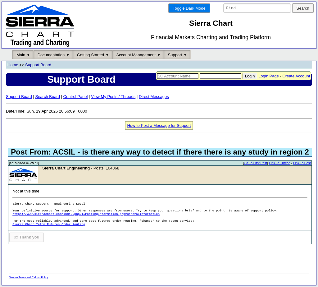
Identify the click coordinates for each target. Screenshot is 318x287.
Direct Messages (154, 96)
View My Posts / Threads (113, 96)
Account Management (136, 55)
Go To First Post (255, 163)
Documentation (51, 55)
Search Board (47, 96)
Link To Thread (279, 163)
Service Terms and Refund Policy (28, 277)
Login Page (268, 76)
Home (12, 65)
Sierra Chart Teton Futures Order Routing (48, 224)
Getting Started (90, 55)
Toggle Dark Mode (189, 8)
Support (175, 55)
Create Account (296, 76)
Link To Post (302, 163)
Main (20, 55)
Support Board (38, 65)
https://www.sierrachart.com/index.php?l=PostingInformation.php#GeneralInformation (86, 214)
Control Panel (75, 96)
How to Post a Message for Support (159, 125)
